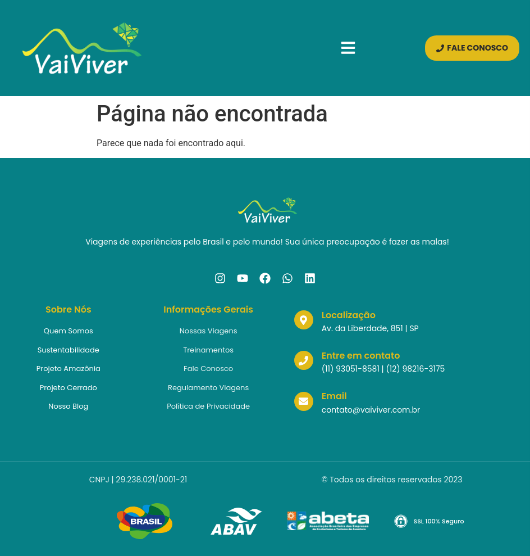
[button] (351, 48)
